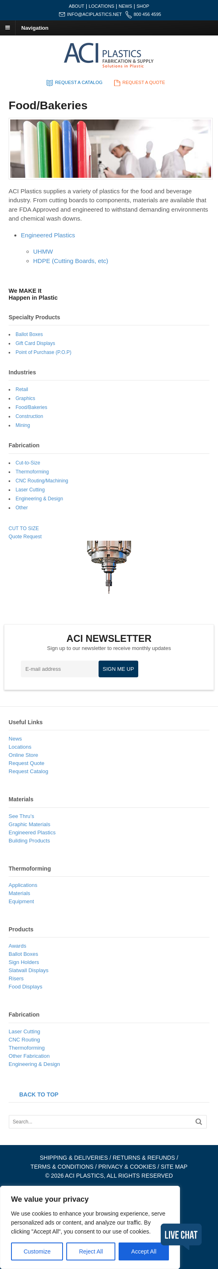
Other (22, 508)
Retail (22, 389)
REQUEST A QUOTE (138, 82)
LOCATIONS (102, 6)
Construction (29, 416)
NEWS (125, 6)
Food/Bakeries (31, 407)
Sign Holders (24, 962)
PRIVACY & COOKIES (127, 1166)
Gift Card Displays (35, 343)
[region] (90, 1227)
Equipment (21, 901)
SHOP (143, 6)
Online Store (23, 755)
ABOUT (76, 6)
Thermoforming (32, 472)
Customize (37, 1251)
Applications (23, 885)
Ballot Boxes (29, 334)
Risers (16, 978)
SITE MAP (174, 1166)
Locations (20, 747)
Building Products (29, 841)
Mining (23, 425)
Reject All (91, 1251)
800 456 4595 (147, 14)
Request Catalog (28, 771)
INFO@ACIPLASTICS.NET (94, 14)
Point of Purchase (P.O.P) (44, 352)
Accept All (143, 1251)
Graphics (25, 398)
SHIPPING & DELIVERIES (74, 1157)
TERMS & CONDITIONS (62, 1166)
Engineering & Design (39, 499)
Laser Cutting (30, 490)
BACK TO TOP (38, 1094)
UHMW (43, 251)
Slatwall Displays (29, 970)
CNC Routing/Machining (42, 481)
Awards (17, 946)
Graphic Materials (29, 824)
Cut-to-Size (28, 463)
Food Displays (25, 987)
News (15, 739)
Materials (19, 893)
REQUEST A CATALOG (73, 82)
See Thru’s (21, 816)
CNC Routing (24, 1040)
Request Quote (26, 763)
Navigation (34, 27)
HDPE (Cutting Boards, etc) (70, 260)
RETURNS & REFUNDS (143, 1157)
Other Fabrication (29, 1056)
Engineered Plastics (48, 235)
